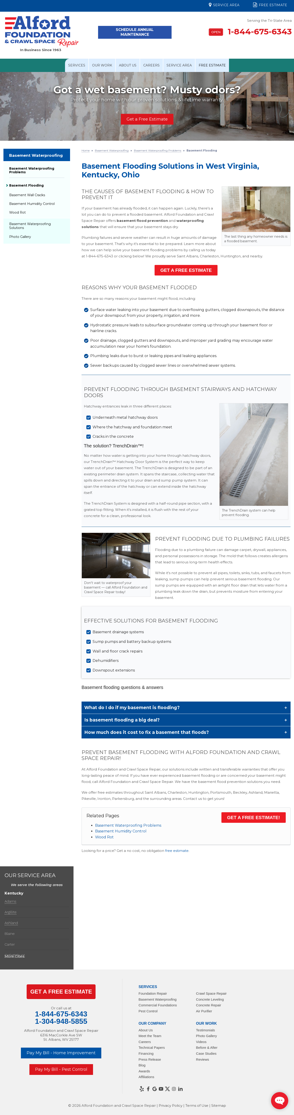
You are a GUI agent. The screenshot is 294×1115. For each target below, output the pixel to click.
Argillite (11, 912)
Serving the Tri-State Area (269, 20)
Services (76, 65)
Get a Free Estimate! (253, 817)
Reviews (202, 1059)
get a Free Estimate (61, 991)
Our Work (102, 65)
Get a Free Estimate (147, 118)
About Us (127, 65)
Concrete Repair (208, 1005)
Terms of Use (196, 1105)
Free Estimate (270, 5)
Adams (10, 901)
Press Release (150, 1059)
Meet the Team (150, 1036)
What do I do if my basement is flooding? (132, 707)
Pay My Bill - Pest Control (61, 1069)
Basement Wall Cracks (27, 195)
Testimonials (205, 1030)
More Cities (14, 956)
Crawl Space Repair (211, 993)
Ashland (11, 923)
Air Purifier (204, 1011)
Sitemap (218, 1105)
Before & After (206, 1047)
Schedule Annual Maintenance (135, 32)
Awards (144, 1071)
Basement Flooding (26, 185)
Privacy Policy (170, 1105)
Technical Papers (152, 1047)
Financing (146, 1053)
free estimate (177, 850)
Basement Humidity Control (121, 831)
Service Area (224, 5)
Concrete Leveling (210, 999)
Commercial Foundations (158, 1005)
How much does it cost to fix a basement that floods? (146, 732)
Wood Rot (104, 837)
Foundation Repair (153, 993)
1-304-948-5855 (61, 1021)
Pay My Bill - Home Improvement (61, 1052)
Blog (142, 1065)
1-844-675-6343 (250, 31)
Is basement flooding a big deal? (122, 720)
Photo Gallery (20, 237)
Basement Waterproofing (36, 155)
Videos (201, 1042)
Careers (151, 65)
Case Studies (206, 1053)
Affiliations (146, 1077)
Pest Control (148, 1011)
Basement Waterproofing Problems (128, 825)
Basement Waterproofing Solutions (30, 226)
